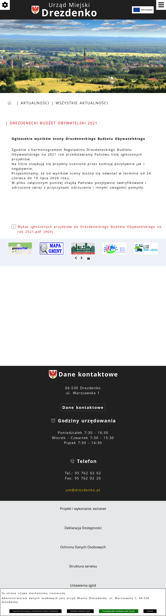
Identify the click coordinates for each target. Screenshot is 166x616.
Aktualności (35, 102)
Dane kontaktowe (83, 407)
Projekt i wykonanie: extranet (83, 508)
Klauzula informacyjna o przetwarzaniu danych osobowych (35, 611)
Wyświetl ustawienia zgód (80, 611)
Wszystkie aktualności (82, 102)
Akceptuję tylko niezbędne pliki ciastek (119, 611)
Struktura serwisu (83, 566)
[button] (76, 258)
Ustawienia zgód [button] (83, 585)
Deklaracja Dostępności (83, 528)
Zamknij (150, 611)
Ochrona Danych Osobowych (83, 547)
